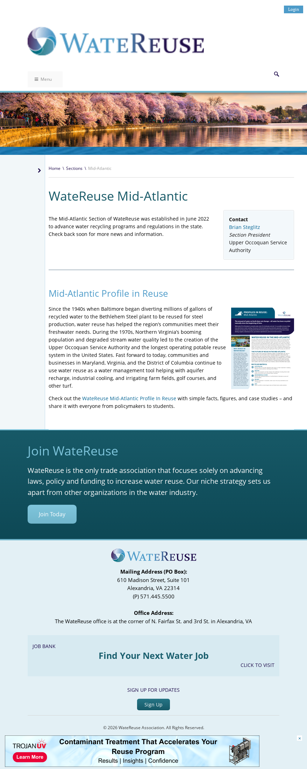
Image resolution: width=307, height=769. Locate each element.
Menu (43, 79)
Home (54, 168)
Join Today (52, 514)
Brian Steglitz (244, 227)
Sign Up (153, 704)
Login (293, 9)
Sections (74, 168)
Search (276, 74)
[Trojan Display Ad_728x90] (132, 765)
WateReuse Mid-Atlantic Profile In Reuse (129, 398)
